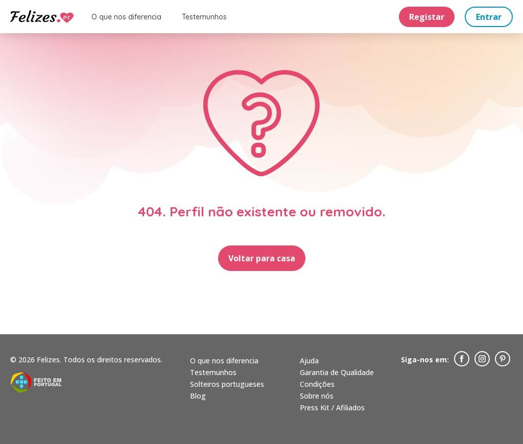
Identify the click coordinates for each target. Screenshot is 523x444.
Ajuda (309, 360)
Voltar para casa (261, 258)
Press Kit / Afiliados (332, 407)
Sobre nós (317, 396)
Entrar (489, 16)
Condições (317, 384)
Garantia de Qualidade (337, 372)
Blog (198, 396)
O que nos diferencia (126, 16)
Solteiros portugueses (227, 384)
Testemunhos (204, 16)
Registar (426, 16)
